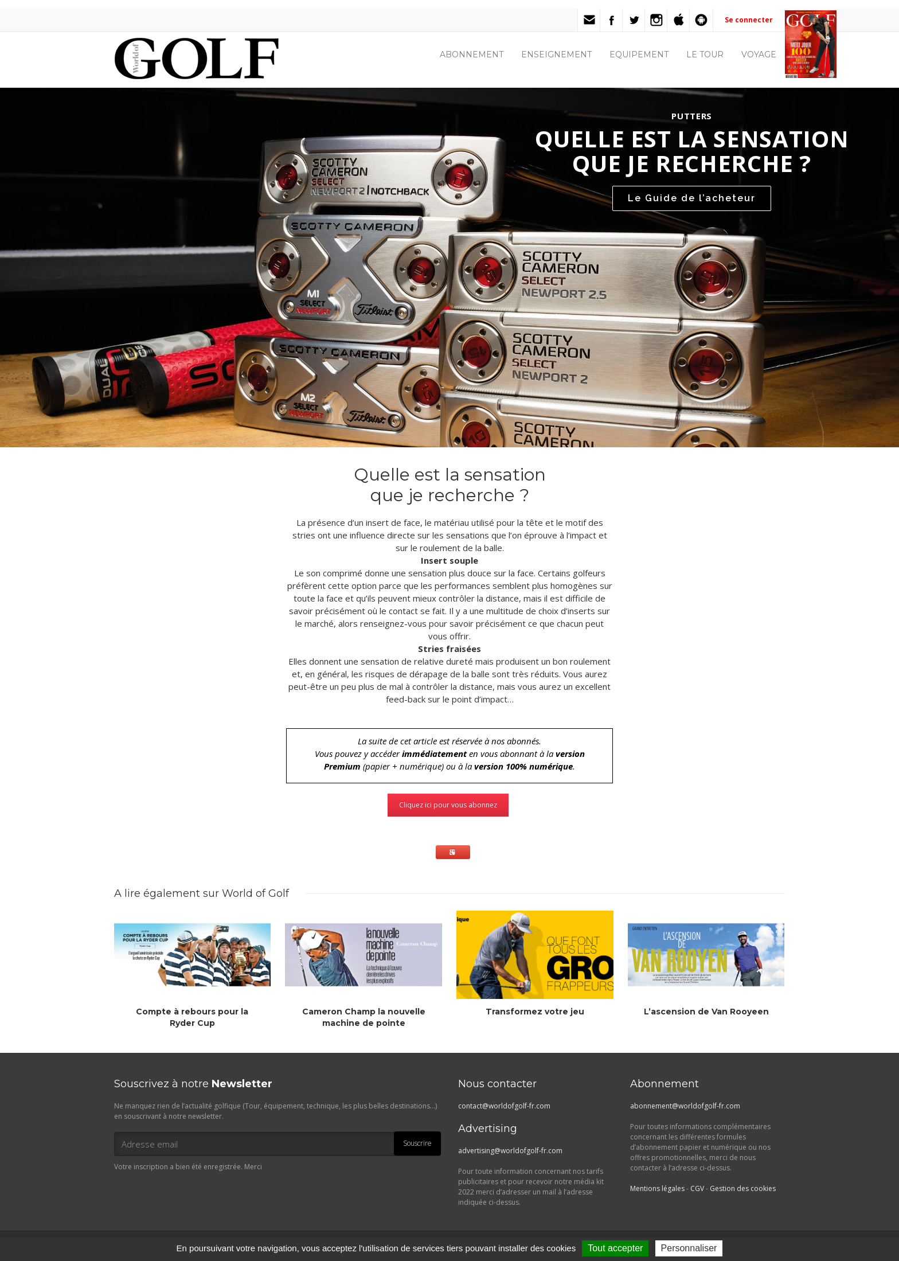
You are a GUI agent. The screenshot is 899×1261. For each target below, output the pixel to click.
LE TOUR (705, 54)
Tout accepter (615, 1248)
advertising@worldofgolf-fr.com (510, 1150)
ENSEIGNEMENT (556, 54)
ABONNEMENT (471, 54)
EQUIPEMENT (639, 54)
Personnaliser (689, 1248)
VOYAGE (758, 54)
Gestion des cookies (743, 1188)
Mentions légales (657, 1188)
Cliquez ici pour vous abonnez (448, 805)
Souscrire (417, 1143)
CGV (697, 1188)
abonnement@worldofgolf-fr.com (685, 1106)
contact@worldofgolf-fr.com (504, 1106)
